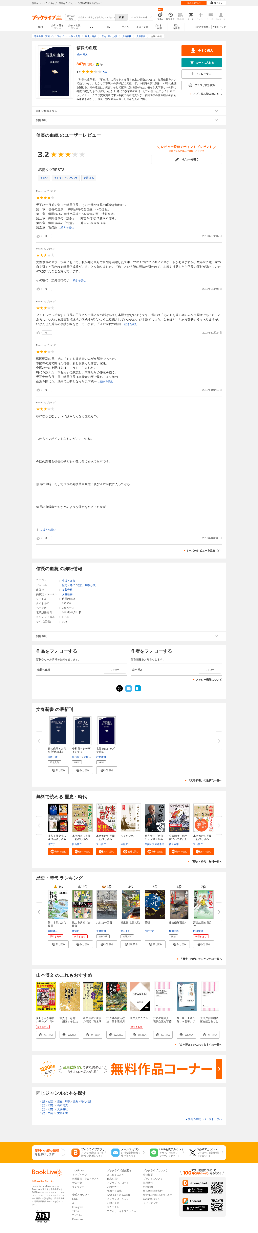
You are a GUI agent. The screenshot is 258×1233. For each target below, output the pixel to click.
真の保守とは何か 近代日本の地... (57, 752)
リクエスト (113, 1207)
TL (108, 26)
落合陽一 (77, 757)
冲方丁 (51, 844)
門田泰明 (198, 931)
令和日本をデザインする (81, 750)
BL (91, 26)
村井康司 (101, 757)
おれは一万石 (104, 922)
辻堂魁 (75, 931)
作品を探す (113, 1178)
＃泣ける (89, 177)
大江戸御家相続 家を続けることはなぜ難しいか (210, 1021)
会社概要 (148, 1174)
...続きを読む (66, 227)
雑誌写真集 (176, 27)
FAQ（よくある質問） (119, 1194)
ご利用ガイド (219, 27)
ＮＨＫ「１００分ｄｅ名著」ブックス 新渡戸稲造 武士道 (186, 1023)
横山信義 (174, 931)
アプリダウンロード (118, 1182)
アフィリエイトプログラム (121, 1211)
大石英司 (125, 931)
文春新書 (67, 594)
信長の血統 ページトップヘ (204, 1119)
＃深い (44, 177)
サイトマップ (150, 1203)
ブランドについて (153, 1178)
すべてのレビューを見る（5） (204, 550)
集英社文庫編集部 (154, 844)
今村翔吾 (149, 931)
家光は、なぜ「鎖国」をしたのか (69, 1021)
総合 (40, 26)
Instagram (77, 1207)
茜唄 (147, 922)
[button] (58, 770)
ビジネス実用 (159, 27)
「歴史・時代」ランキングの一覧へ (201, 958)
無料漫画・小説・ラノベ (85, 1178)
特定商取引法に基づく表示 (157, 1194)
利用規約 (148, 1186)
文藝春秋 (67, 589)
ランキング (78, 1186)
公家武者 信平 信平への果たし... (179, 837)
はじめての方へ (202, 27)
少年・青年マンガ (57, 27)
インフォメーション (118, 1199)
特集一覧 (77, 1182)
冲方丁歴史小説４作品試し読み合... (57, 839)
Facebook (77, 1219)
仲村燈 (124, 844)
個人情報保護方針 (153, 1190)
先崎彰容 (88, 757)
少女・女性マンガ (74, 27)
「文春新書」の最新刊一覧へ (205, 780)
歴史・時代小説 (86, 585)
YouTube (77, 1215)
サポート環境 (114, 1190)
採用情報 (148, 1182)
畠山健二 (77, 844)
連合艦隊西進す (178, 922)
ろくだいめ (127, 835)
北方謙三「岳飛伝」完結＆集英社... (154, 839)
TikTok (75, 1211)
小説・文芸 (142, 26)
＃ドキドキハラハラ (66, 177)
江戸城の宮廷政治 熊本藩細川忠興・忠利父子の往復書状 (115, 1023)
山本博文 (82, 54)
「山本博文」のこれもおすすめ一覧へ (199, 1044)
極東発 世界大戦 (130, 922)
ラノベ (125, 26)
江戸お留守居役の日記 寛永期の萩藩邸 (92, 1021)
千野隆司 (101, 931)
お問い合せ (113, 1203)
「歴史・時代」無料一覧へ (206, 861)
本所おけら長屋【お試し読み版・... (81, 839)
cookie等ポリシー (152, 1199)
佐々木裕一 (175, 844)
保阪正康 (53, 757)
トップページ (79, 1174)
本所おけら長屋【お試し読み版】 (202, 839)
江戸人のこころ (139, 1018)
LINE (75, 1199)
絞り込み (71, 17)
